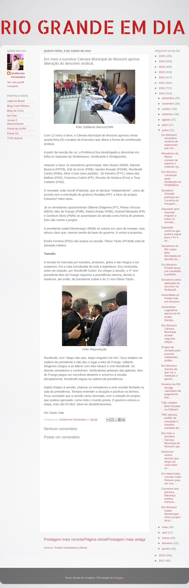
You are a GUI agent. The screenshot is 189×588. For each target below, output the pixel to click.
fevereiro (167, 543)
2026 (162, 56)
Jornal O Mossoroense (15, 122)
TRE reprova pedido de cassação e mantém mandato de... (171, 421)
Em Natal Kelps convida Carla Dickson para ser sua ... (171, 478)
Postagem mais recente (64, 539)
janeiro (166, 548)
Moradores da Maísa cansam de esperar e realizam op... (171, 160)
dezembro (168, 98)
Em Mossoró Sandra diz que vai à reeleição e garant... (169, 372)
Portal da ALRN (16, 128)
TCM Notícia (14, 138)
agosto (166, 119)
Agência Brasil (16, 100)
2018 (162, 555)
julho (165, 124)
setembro (168, 114)
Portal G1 (13, 133)
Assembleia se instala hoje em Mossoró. (170, 298)
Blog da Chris (15, 110)
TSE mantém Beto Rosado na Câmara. (170, 406)
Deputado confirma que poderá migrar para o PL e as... (171, 234)
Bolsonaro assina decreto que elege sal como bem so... (170, 460)
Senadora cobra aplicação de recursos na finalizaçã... (171, 284)
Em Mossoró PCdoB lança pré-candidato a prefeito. (171, 269)
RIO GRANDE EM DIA (93, 27)
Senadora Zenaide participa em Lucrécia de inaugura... (170, 197)
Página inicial (95, 539)
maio (165, 527)
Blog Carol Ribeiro (18, 105)
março (166, 537)
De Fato (12, 115)
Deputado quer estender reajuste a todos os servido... (170, 215)
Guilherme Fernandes (18, 75)
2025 (162, 61)
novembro (168, 103)
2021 (162, 82)
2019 (162, 93)
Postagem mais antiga (126, 539)
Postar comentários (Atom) (70, 547)
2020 (162, 88)
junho (165, 130)
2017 (162, 560)
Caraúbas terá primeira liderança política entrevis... (170, 495)
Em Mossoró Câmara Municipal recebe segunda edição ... (169, 333)
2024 (162, 66)
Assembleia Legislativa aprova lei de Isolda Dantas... (170, 313)
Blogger (118, 577)
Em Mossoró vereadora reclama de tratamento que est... (169, 141)
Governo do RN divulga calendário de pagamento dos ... (171, 391)
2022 (162, 77)
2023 (162, 72)
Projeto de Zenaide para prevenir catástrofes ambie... (171, 354)
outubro (167, 108)
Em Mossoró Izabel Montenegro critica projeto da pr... (171, 514)
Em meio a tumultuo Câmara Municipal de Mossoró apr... (171, 440)
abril (165, 532)
